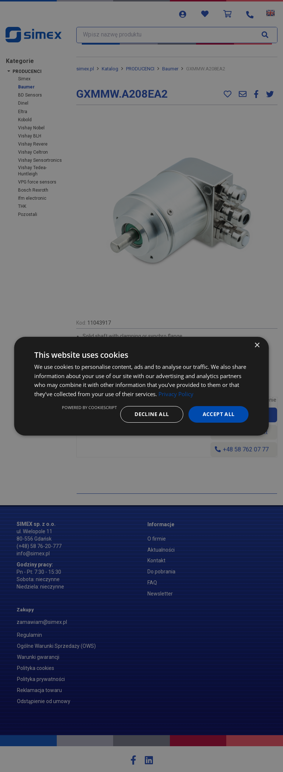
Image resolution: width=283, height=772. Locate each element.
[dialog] (141, 385)
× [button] (257, 345)
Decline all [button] (151, 414)
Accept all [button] (219, 414)
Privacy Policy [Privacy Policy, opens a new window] (175, 394)
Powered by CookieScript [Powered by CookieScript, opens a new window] (89, 407)
